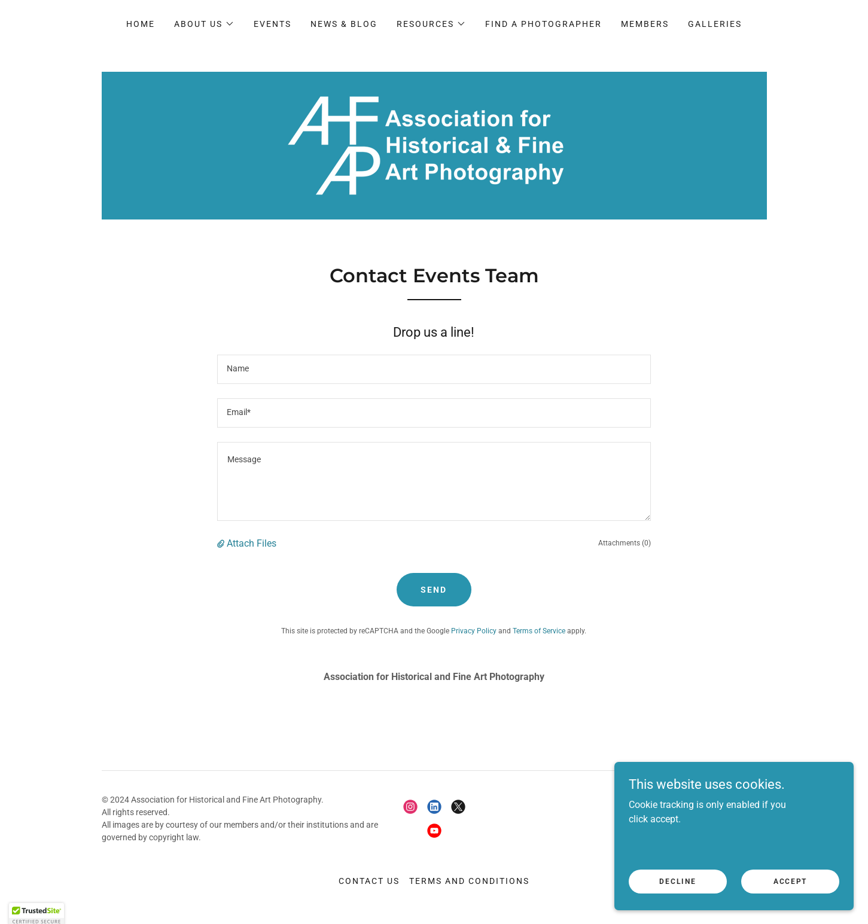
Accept (790, 905)
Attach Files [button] (251, 543)
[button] (204, 24)
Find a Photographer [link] (543, 24)
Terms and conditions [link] (469, 881)
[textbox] (434, 369)
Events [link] (272, 24)
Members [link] (645, 24)
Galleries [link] (715, 24)
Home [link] (140, 24)
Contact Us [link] (369, 881)
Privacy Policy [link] (474, 631)
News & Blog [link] (343, 24)
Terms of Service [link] (539, 631)
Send (434, 589)
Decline (677, 905)
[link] (434, 145)
